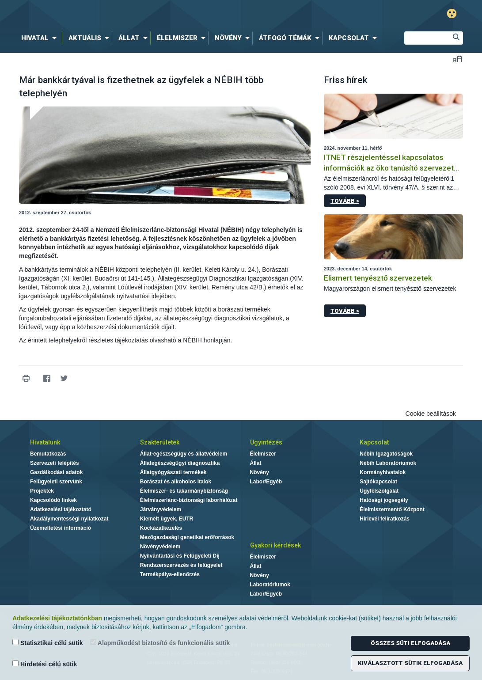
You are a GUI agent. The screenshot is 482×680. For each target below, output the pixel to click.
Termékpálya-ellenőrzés (170, 574)
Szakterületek (159, 442)
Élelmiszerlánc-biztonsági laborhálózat (189, 500)
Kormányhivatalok (383, 472)
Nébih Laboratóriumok (388, 463)
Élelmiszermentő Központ (392, 509)
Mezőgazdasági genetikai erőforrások (187, 537)
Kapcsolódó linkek (53, 500)
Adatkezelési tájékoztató (60, 509)
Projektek (42, 491)
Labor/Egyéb (266, 482)
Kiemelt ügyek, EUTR (167, 519)
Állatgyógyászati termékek (173, 472)
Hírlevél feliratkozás (385, 519)
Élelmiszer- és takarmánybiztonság (184, 491)
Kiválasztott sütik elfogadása (410, 663)
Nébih (146, 13)
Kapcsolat (374, 442)
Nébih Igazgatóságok (386, 454)
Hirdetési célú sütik (44, 664)
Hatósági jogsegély (384, 500)
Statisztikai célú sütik (47, 642)
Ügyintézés (266, 442)
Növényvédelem (160, 546)
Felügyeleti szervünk (56, 482)
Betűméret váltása (457, 58)
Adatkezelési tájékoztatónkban (57, 618)
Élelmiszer (263, 454)
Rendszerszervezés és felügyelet (181, 565)
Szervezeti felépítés (54, 463)
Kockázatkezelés (161, 528)
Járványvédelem (160, 509)
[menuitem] (40, 38)
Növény (259, 472)
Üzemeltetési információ (60, 528)
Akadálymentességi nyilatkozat (69, 519)
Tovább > (344, 201)
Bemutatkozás (48, 454)
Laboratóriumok (270, 584)
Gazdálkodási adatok (56, 472)
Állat (256, 463)
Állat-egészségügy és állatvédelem (183, 454)
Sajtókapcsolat (378, 482)
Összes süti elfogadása (410, 643)
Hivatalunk (45, 442)
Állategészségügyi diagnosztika (180, 463)
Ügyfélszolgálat (379, 491)
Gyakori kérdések (275, 545)
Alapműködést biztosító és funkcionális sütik (160, 642)
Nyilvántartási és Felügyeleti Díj (180, 556)
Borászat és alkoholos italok (175, 482)
